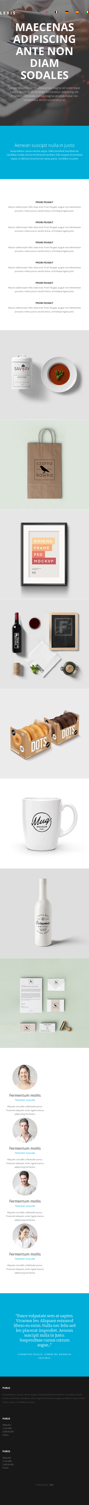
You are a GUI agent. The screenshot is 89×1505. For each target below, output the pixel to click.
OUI (51, 1484)
